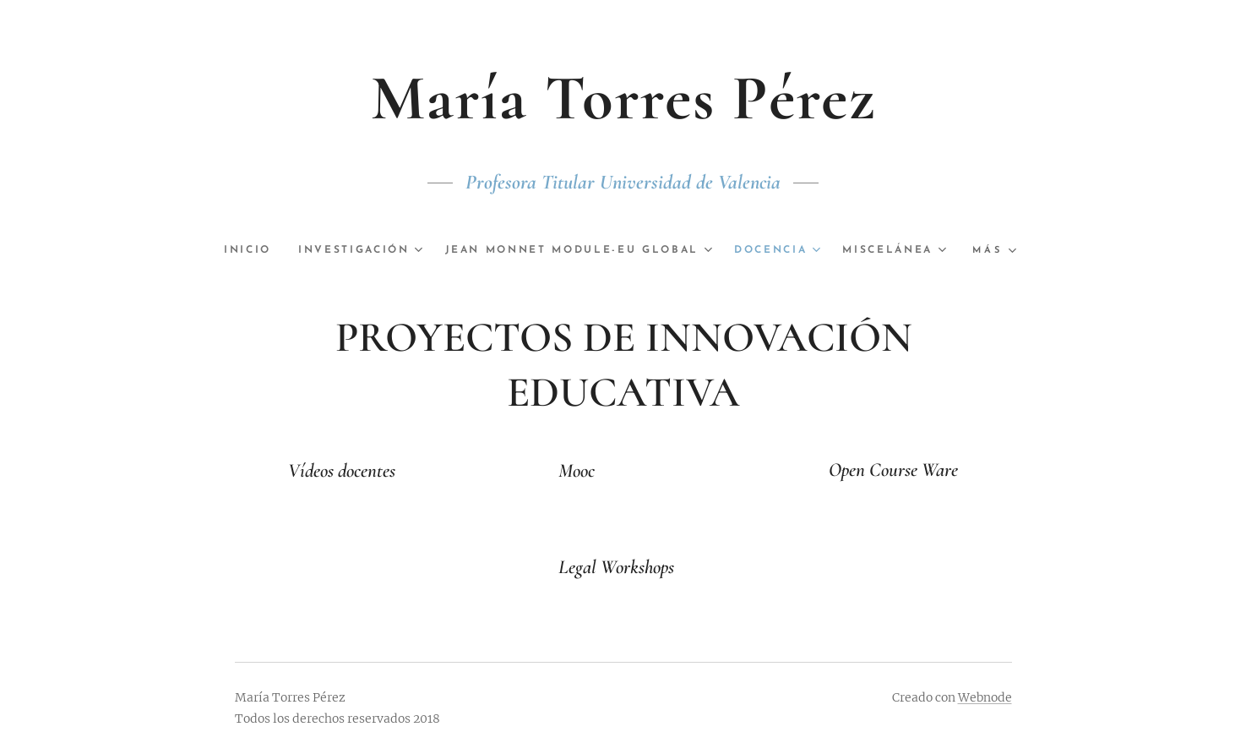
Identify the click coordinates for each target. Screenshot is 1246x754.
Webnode (985, 697)
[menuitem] (304, 250)
